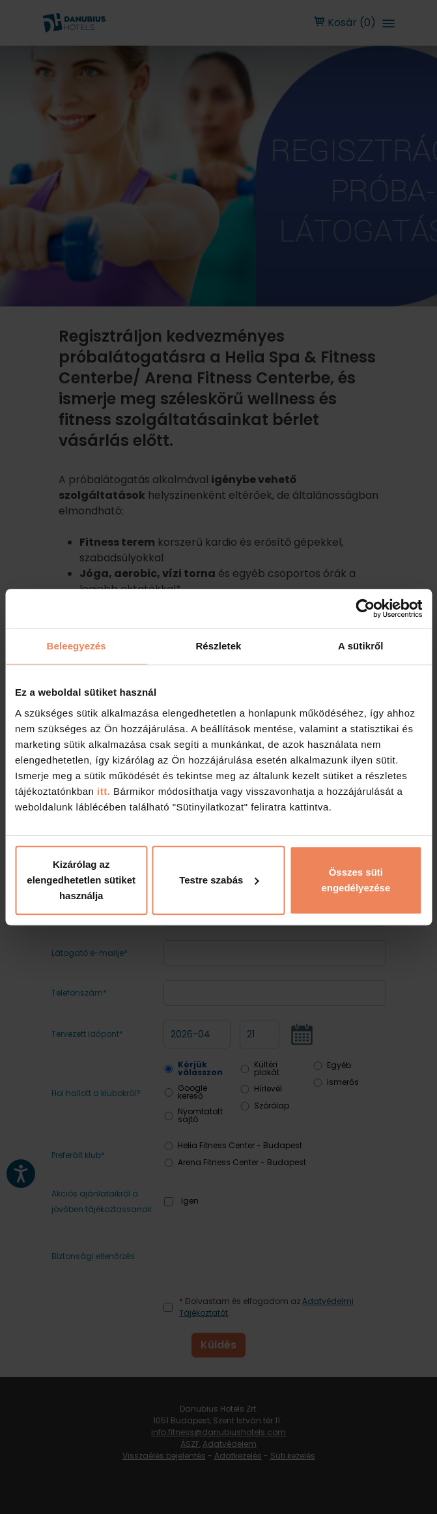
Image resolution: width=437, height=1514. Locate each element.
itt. (102, 791)
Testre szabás (219, 879)
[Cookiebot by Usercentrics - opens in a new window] (365, 608)
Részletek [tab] (218, 645)
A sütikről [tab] (361, 645)
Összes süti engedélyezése (355, 880)
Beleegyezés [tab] (76, 645)
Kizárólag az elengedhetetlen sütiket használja (81, 880)
